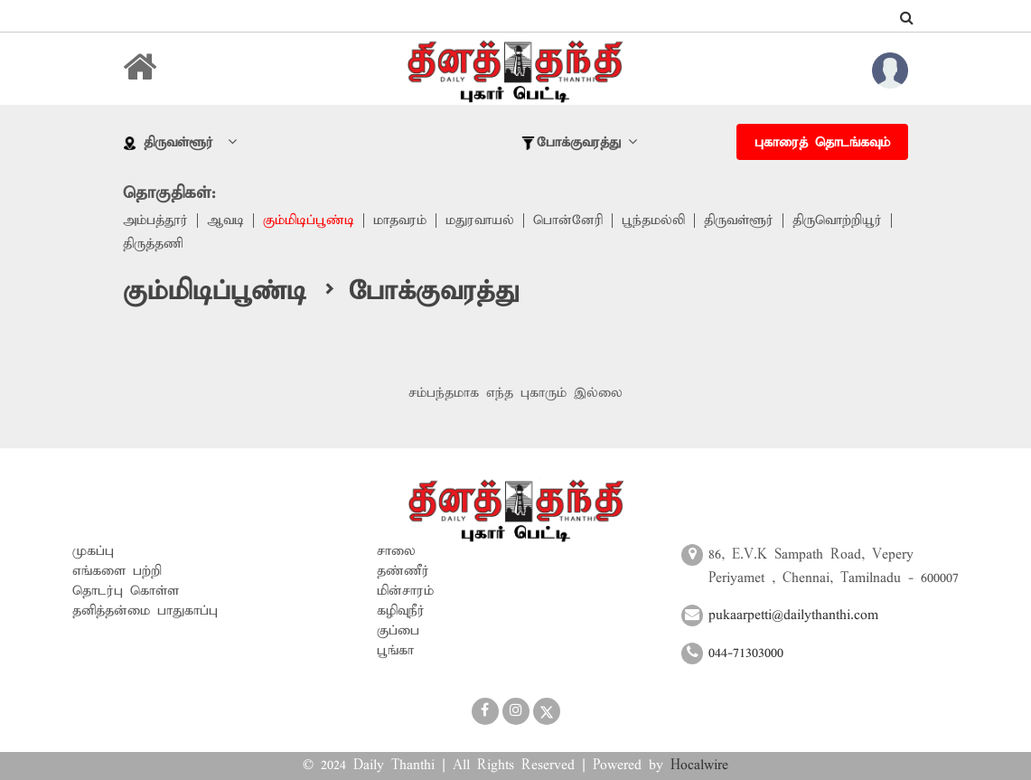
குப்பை (398, 631)
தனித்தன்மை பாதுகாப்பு (145, 611)
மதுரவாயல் (479, 220)
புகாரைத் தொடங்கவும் (822, 143)
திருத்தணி (153, 244)
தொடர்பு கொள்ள (125, 591)
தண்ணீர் (403, 571)
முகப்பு (93, 551)
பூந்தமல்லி (653, 220)
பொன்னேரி (568, 220)
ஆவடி (225, 220)
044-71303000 (745, 653)
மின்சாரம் (405, 591)
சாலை (396, 551)
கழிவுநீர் (401, 611)
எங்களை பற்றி (117, 571)
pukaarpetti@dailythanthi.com (793, 615)
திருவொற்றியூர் (837, 220)
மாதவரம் (399, 220)
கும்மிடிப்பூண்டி (308, 220)
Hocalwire (699, 765)
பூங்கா (395, 651)
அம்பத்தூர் (155, 220)
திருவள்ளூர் (738, 220)
